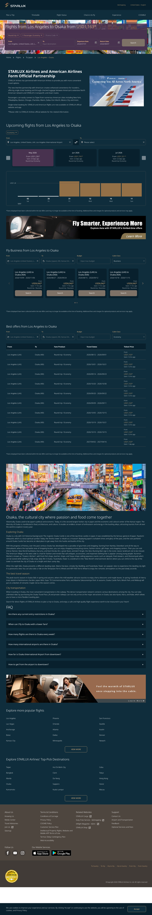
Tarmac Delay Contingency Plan (52, 837)
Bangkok (9, 773)
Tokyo (101, 773)
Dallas (55, 735)
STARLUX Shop (83, 827)
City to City (110, 866)
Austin (101, 729)
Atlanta (55, 729)
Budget (79, 256)
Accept (136, 909)
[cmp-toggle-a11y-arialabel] (76, 142)
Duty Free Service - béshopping (90, 820)
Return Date (104, 41)
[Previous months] (8, 158)
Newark (102, 740)
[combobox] (22, 44)
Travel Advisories (11, 823)
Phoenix (56, 718)
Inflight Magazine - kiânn (87, 824)
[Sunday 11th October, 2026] (132, 190)
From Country (142, 866)
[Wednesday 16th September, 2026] (111, 190)
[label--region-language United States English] (138, 4)
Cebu (101, 767)
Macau (102, 789)
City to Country (122, 866)
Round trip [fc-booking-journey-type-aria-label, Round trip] (12, 35)
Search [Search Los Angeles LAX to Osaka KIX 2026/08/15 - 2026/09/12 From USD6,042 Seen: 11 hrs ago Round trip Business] (92, 293)
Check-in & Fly (89, 15)
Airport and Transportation (122, 820)
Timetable (35, 15)
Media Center (10, 820)
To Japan (29, 57)
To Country (94, 866)
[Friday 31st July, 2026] (69, 189)
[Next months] (144, 158)
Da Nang (56, 778)
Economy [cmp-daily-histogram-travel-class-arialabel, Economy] (11, 132)
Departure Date (83, 41)
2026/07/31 (81, 44)
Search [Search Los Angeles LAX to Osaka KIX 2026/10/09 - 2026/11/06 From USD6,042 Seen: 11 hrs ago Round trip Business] (28, 293)
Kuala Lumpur (58, 789)
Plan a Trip (10, 15)
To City (103, 866)
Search (133, 43)
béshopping (121, 5)
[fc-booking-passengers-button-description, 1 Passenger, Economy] (31, 35)
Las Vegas (10, 724)
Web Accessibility (47, 840)
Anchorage (10, 729)
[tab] (75, 302)
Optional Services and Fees (122, 827)
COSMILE (142, 15)
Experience (116, 15)
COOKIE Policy (46, 823)
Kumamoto (10, 789)
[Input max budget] (94, 261)
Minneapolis (57, 740)
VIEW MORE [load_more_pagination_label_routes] (76, 749)
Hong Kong (103, 778)
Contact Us (116, 816)
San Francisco (104, 718)
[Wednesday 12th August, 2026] (90, 190)
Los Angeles (11, 718)
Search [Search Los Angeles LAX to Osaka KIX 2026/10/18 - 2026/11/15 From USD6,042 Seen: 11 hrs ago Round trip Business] (123, 293)
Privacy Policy (21, 910)
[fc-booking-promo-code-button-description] (51, 35)
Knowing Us (9, 816)
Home (8, 57)
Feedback (115, 823)
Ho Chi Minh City (59, 767)
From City (132, 866)
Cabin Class (116, 256)
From (10, 41)
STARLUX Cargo (84, 816)
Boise (8, 735)
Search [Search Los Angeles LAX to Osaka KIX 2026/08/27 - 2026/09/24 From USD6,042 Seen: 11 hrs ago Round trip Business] (60, 293)
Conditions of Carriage (49, 816)
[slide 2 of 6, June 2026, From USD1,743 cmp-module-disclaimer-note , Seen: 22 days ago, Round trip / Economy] (75, 157)
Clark (55, 773)
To (43, 41)
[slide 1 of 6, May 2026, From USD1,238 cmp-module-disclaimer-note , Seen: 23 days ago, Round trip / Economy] (32, 157)
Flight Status (62, 15)
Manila (8, 778)
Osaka (8, 784)
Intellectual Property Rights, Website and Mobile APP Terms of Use (56, 831)
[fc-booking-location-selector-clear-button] (38, 42)
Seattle (102, 724)
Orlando (56, 724)
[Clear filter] (37, 261)
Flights (18, 57)
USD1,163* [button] (86, 26)
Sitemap (8, 831)
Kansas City (10, 740)
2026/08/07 (104, 44)
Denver (102, 735)
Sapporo (56, 784)
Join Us (9, 827)
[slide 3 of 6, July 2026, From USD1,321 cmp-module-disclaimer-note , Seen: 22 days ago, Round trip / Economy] (117, 157)
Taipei (8, 767)
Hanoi (101, 784)
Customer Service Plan (49, 827)
